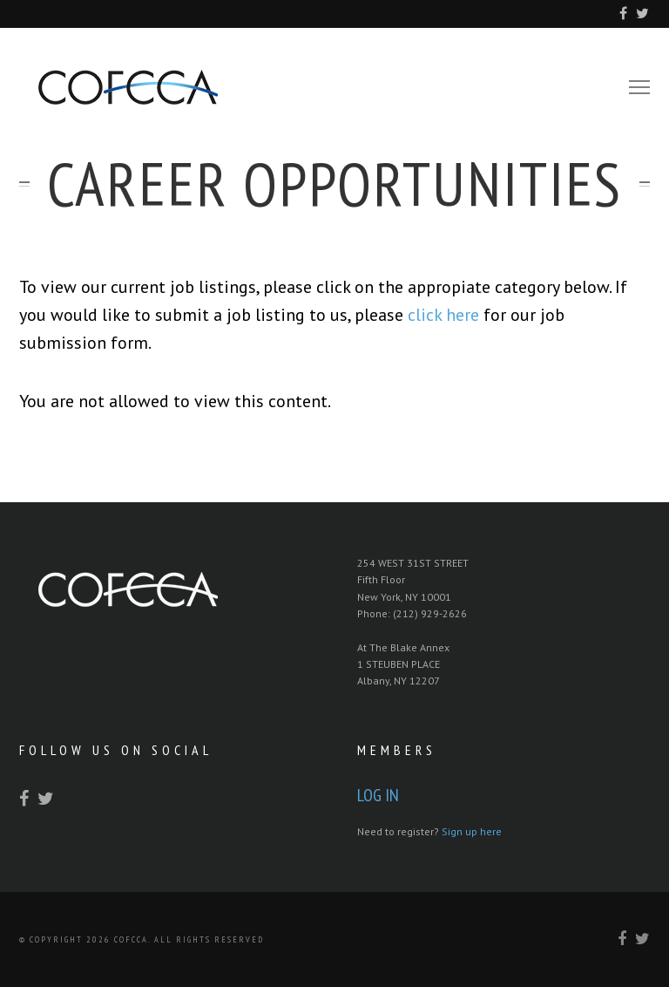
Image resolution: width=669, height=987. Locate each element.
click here (443, 314)
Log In (378, 795)
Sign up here (472, 831)
